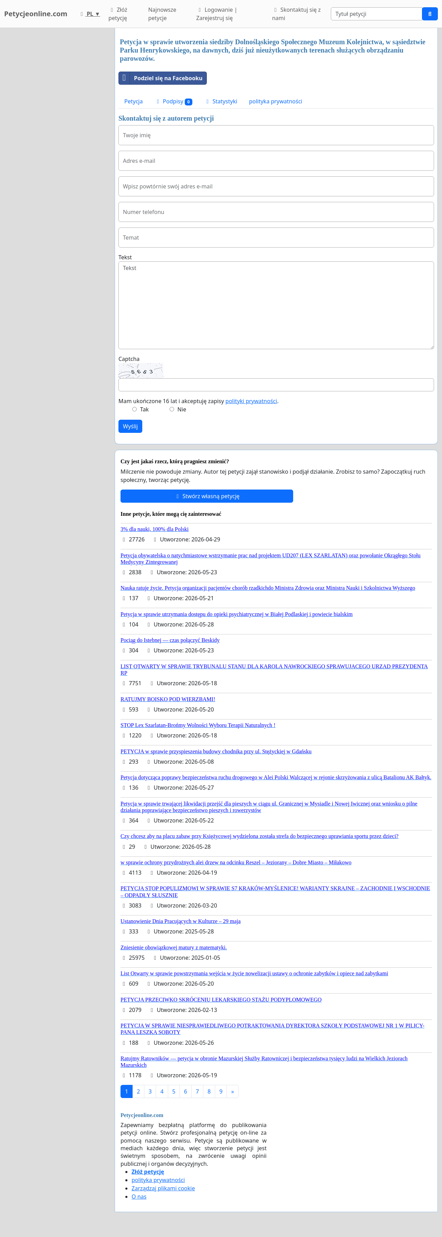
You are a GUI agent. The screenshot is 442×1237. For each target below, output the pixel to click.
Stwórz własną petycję (206, 496)
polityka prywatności (275, 101)
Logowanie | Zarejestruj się (216, 14)
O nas (139, 1196)
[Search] (376, 13)
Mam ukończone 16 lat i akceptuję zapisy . (198, 401)
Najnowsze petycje (162, 14)
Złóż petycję (117, 14)
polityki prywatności (251, 401)
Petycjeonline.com (35, 13)
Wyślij (130, 426)
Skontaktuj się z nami (296, 14)
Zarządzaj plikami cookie (163, 1188)
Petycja (133, 101)
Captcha (129, 359)
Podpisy (173, 101)
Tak (144, 409)
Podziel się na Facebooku (160, 78)
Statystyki (220, 101)
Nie (181, 409)
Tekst (125, 257)
